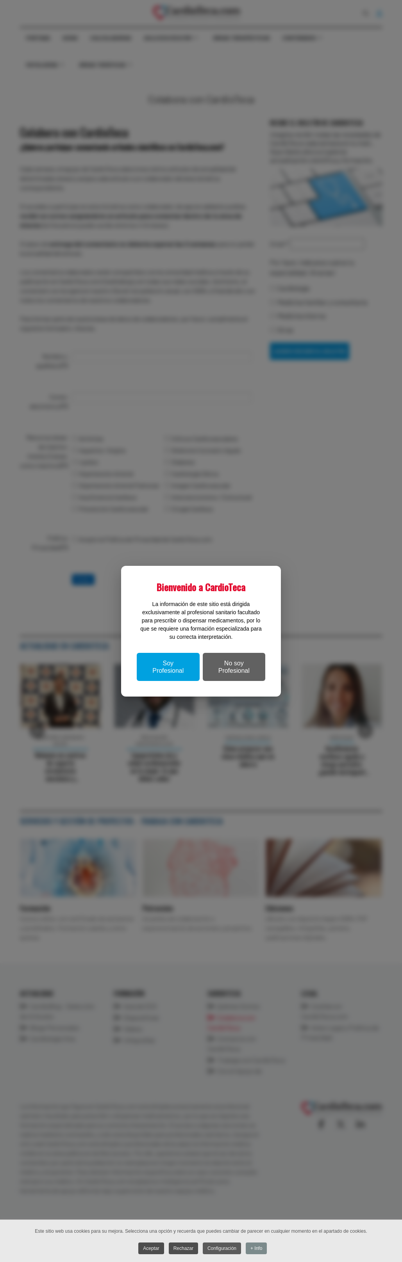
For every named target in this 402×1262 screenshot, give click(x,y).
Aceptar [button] (151, 1248)
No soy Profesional (234, 667)
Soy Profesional (168, 667)
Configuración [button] (222, 1248)
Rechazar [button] (183, 1248)
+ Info (257, 1248)
